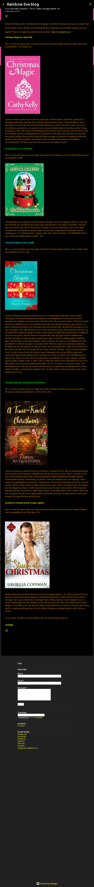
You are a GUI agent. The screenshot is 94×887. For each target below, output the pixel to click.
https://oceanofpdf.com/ (61, 32)
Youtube (21, 746)
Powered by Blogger (47, 883)
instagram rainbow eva (27, 748)
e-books (21, 726)
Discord (21, 743)
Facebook (22, 736)
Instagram (22, 734)
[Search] (90, 4)
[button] (6, 16)
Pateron (21, 741)
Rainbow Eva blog (23, 4)
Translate (35, 717)
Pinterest (21, 739)
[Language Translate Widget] (31, 715)
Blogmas (9, 625)
